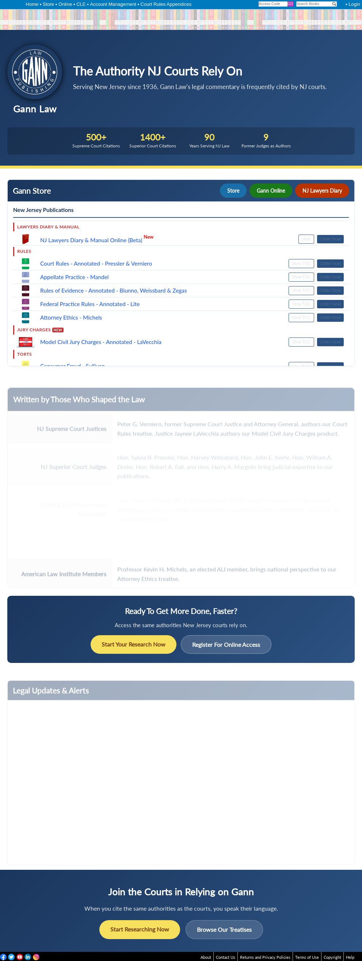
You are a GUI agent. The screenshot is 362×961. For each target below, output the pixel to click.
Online (65, 4)
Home (32, 4)
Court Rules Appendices (166, 4)
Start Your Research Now (133, 644)
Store (48, 4)
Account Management (113, 4)
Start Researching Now (139, 929)
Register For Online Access (226, 644)
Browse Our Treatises (224, 929)
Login (354, 4)
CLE (80, 4)
